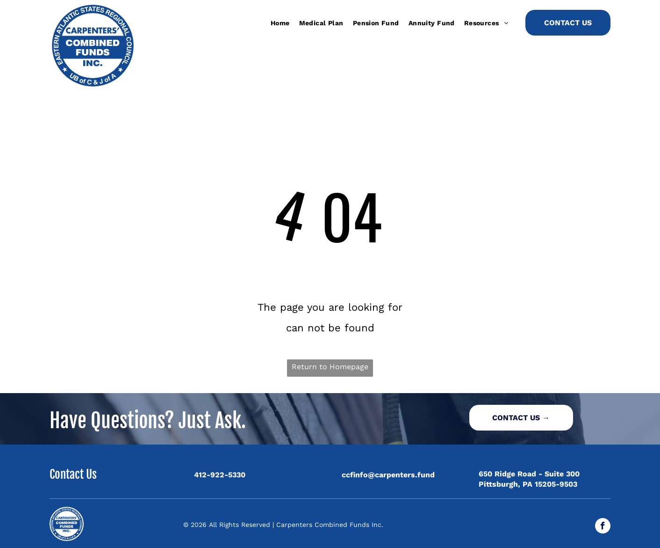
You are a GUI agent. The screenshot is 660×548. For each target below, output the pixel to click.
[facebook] (602, 527)
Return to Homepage (330, 366)
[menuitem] (280, 22)
